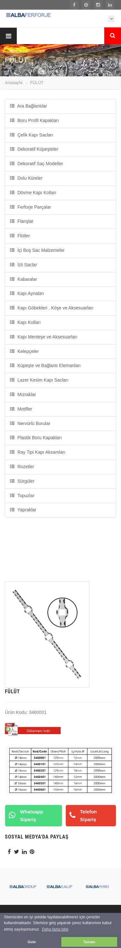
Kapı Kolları (25, 322)
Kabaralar (23, 279)
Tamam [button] (89, 942)
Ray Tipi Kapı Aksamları (38, 452)
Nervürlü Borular (30, 423)
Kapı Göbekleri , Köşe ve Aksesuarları (52, 307)
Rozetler (22, 466)
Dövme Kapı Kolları (33, 192)
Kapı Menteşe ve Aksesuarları (43, 336)
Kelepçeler (24, 351)
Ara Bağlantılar (28, 106)
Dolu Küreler (26, 178)
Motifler (21, 409)
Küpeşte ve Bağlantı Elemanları (45, 365)
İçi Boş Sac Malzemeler (37, 250)
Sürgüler (22, 481)
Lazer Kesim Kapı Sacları (39, 380)
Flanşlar (22, 221)
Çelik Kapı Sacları (31, 134)
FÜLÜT (37, 82)
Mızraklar (23, 394)
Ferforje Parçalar (30, 207)
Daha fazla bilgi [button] (55, 929)
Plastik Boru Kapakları (36, 437)
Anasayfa (13, 82)
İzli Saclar (23, 264)
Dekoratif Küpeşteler (34, 149)
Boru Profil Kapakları (34, 120)
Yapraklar (23, 509)
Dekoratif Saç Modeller (36, 163)
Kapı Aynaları (27, 293)
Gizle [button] (32, 942)
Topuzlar (22, 495)
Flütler (20, 235)
